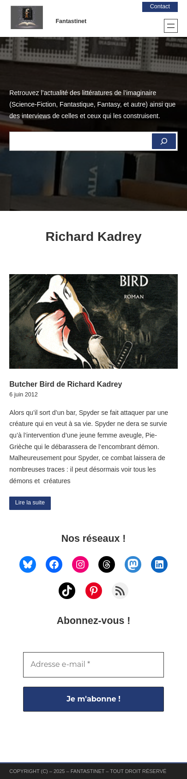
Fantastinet (70, 21)
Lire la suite (30, 502)
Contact (160, 6)
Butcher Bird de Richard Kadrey (65, 384)
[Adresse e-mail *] (93, 664)
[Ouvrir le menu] (171, 26)
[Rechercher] (164, 141)
